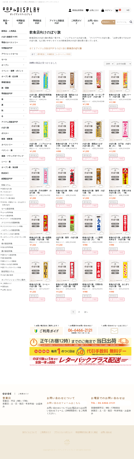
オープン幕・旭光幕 (9, 167)
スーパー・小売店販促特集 (11, 219)
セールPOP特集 (7, 212)
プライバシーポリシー (63, 432)
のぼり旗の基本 (7, 275)
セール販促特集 (7, 216)
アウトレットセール (9, 54)
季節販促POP (37, 21)
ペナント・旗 (6, 150)
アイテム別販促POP (56, 21)
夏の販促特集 (7, 258)
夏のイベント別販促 (9, 261)
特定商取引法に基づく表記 (87, 432)
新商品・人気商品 (8, 31)
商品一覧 (6, 21)
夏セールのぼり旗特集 (10, 264)
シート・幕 (6, 162)
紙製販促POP (6, 179)
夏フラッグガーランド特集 (11, 267)
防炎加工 (5, 173)
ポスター (5, 133)
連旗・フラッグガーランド (12, 156)
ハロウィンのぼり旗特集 (10, 234)
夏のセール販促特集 (9, 255)
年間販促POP (20, 21)
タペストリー (6, 145)
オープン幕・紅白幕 (9, 76)
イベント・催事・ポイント (12, 71)
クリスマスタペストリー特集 (12, 226)
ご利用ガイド (76, 21)
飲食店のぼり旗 (74, 48)
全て (31, 48)
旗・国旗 (5, 88)
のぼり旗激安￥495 (9, 37)
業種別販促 (6, 82)
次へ (86, 312)
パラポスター (7, 192)
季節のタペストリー (9, 42)
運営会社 (5, 286)
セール (4, 59)
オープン (5, 65)
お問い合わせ (93, 21)
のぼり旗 (5, 128)
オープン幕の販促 (8, 198)
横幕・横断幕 (6, 139)
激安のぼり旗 (7, 189)
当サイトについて (29, 432)
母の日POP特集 (7, 247)
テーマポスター (7, 195)
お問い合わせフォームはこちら (64, 403)
